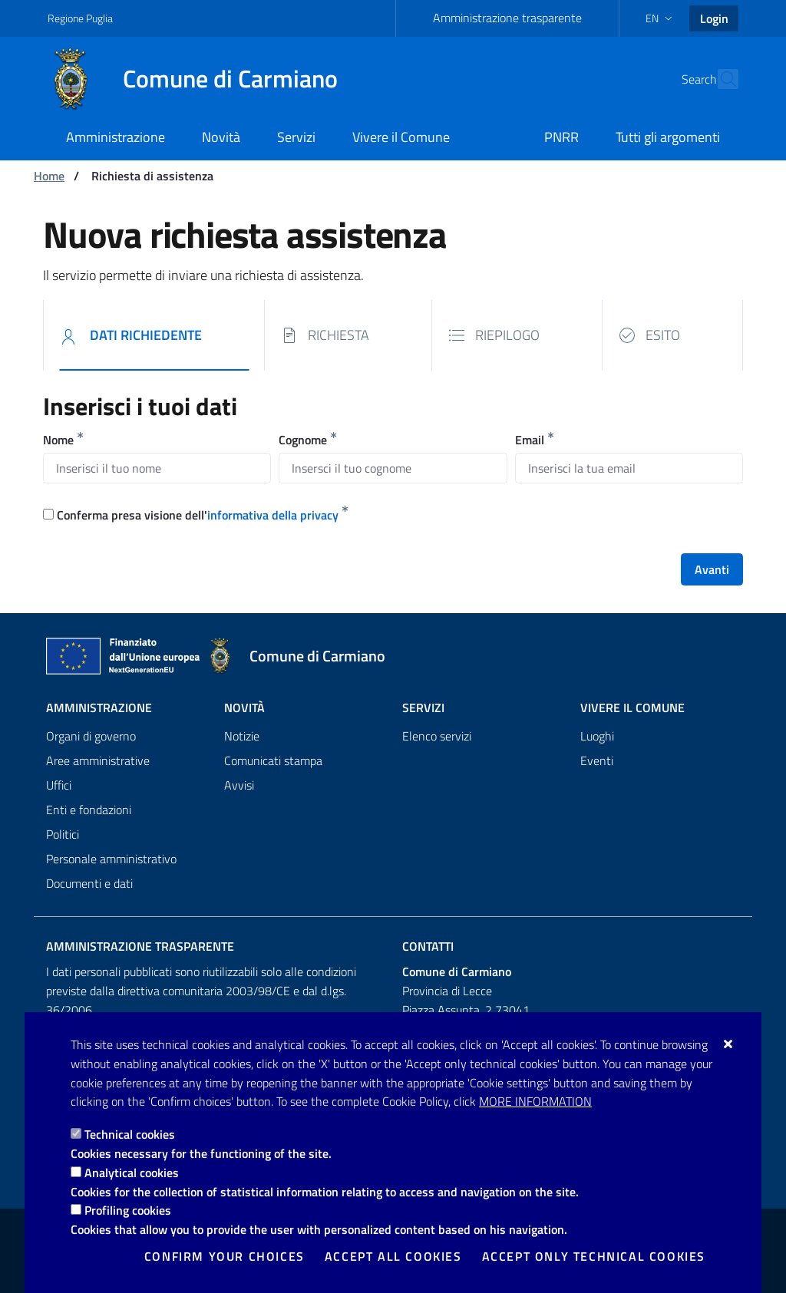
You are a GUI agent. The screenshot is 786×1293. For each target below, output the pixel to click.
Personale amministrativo (111, 858)
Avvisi (239, 785)
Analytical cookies (131, 1172)
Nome (58, 439)
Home (49, 176)
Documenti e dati (89, 883)
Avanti (712, 569)
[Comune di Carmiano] (202, 79)
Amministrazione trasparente (507, 17)
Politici (62, 834)
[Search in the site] (720, 79)
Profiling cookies (127, 1210)
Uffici (58, 785)
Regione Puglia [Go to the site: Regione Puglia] (80, 18)
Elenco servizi (436, 736)
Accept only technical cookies (593, 1256)
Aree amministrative (98, 760)
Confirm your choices (224, 1256)
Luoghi (597, 736)
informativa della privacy (273, 515)
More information (535, 1101)
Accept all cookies (393, 1256)
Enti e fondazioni (88, 809)
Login (714, 18)
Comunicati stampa (273, 760)
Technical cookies (129, 1134)
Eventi (596, 760)
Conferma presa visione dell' (198, 515)
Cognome (303, 439)
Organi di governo (91, 736)
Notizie (241, 736)
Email (529, 439)
